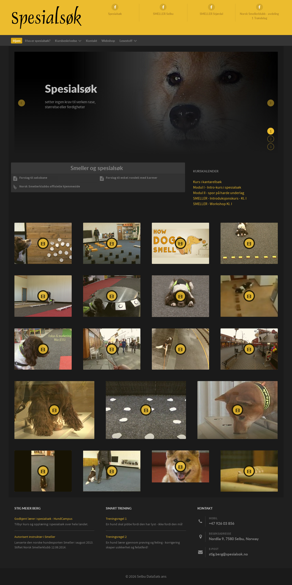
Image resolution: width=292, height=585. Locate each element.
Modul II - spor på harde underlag (218, 193)
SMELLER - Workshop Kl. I (212, 204)
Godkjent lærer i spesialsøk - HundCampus (43, 519)
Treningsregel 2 (116, 537)
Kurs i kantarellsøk (207, 182)
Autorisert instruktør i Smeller (34, 537)
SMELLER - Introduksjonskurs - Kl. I (219, 198)
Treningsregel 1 (116, 519)
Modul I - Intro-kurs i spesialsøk (217, 187)
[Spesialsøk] (46, 17)
